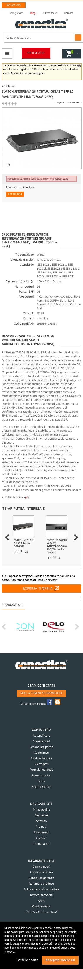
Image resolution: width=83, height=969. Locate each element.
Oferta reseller (41, 906)
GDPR (41, 781)
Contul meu (41, 752)
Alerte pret (41, 764)
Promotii (36, 53)
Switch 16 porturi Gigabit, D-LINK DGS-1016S (24, 543)
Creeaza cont (41, 741)
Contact (41, 838)
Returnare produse (41, 883)
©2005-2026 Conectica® (41, 912)
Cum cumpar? (41, 866)
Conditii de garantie (41, 878)
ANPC (41, 900)
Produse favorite (41, 758)
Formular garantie (41, 769)
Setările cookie (27, 960)
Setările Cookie (41, 787)
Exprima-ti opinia (38, 589)
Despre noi (41, 815)
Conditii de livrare (41, 872)
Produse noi (41, 832)
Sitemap (41, 821)
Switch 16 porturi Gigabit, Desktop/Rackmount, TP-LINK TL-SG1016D (57, 546)
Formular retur (41, 775)
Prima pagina (41, 809)
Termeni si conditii (41, 895)
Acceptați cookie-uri (60, 960)
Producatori (41, 844)
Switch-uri (8, 86)
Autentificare (41, 735)
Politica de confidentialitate (41, 889)
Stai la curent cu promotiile (41, 693)
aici (26, 497)
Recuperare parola (41, 747)
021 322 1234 (14, 5)
